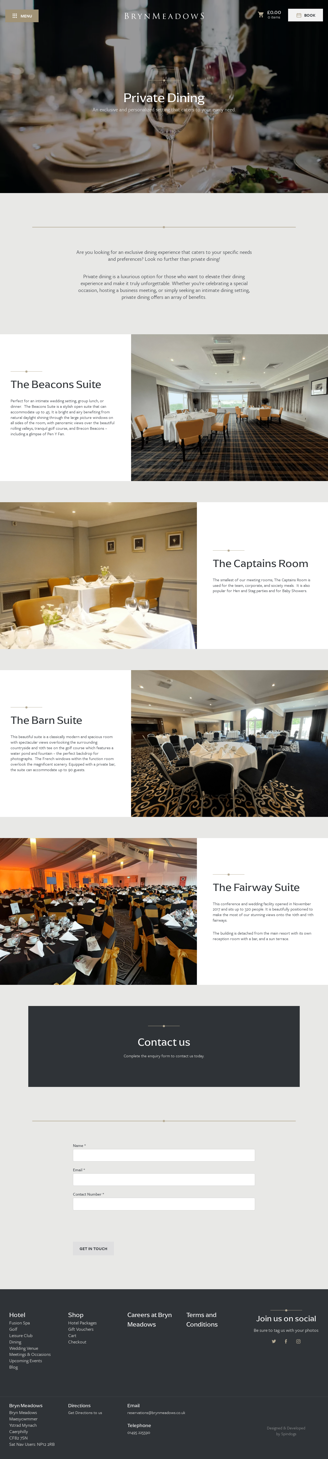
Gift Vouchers (81, 1329)
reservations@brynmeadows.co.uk (156, 1412)
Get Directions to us (85, 1412)
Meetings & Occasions (30, 1354)
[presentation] (113, 1226)
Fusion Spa (19, 1323)
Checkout (77, 1342)
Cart (72, 1335)
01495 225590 (138, 1432)
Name (79, 1145)
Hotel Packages (82, 1323)
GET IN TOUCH (93, 1248)
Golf (13, 1329)
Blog (13, 1367)
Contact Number (88, 1194)
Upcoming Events (25, 1360)
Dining (15, 1342)
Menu (22, 16)
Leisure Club (21, 1335)
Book (305, 15)
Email (79, 1170)
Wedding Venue (23, 1348)
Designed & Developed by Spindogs (286, 1431)
